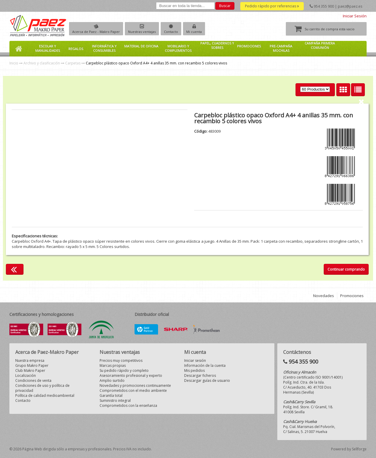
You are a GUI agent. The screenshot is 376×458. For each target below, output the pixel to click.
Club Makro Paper (30, 370)
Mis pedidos (194, 370)
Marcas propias (113, 365)
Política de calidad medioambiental (44, 395)
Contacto (171, 31)
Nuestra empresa (29, 360)
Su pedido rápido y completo (124, 370)
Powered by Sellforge (349, 449)
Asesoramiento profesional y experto (131, 375)
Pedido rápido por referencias (272, 6)
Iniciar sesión (195, 360)
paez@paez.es (350, 6)
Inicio (13, 63)
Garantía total (111, 395)
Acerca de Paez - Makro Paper (96, 31)
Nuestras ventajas (142, 31)
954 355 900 (324, 6)
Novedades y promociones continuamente (135, 385)
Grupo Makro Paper (31, 365)
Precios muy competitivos (121, 360)
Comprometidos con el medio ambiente (133, 390)
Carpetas (72, 63)
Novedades (323, 295)
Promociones (352, 295)
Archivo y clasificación (42, 63)
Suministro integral (115, 400)
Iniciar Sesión (355, 16)
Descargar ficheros (200, 375)
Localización (25, 375)
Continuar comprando (346, 269)
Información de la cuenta (205, 365)
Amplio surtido (112, 380)
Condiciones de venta (33, 380)
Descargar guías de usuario (207, 380)
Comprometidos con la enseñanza (128, 405)
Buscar (225, 5)
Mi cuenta (194, 31)
